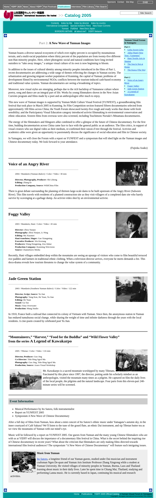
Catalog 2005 (78, 15)
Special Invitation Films (80, 26)
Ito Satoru (42, 458)
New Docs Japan (87, 28)
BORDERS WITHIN (63, 31)
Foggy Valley (133, 86)
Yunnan (65, 28)
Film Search (101, 7)
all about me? (80, 31)
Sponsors (111, 2)
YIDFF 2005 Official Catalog (106, 494)
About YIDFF (36, 7)
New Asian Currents (101, 26)
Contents (55, 23)
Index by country (98, 23)
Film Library (88, 7)
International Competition (57, 26)
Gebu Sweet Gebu (135, 49)
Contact (120, 2)
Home (6, 7)
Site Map (130, 2)
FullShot (74, 28)
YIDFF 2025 (16, 7)
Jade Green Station (135, 88)
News (25, 7)
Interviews (76, 7)
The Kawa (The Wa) (136, 70)
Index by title (66, 23)
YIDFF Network (95, 31)
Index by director (81, 23)
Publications (64, 7)
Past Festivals (50, 7)
